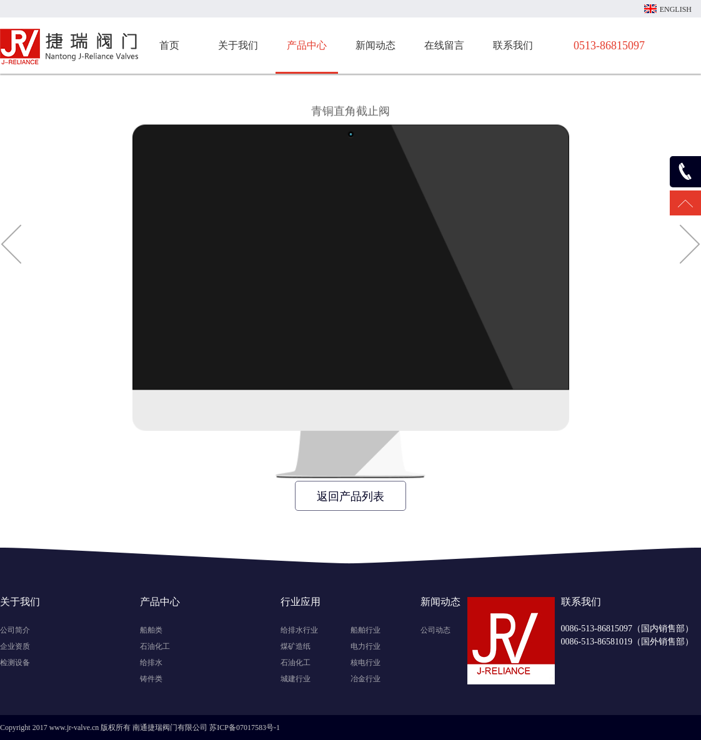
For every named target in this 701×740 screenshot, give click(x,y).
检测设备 (15, 662)
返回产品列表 (350, 496)
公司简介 (15, 630)
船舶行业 (365, 630)
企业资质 (15, 646)
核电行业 (365, 662)
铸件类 (151, 678)
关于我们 (238, 45)
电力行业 (365, 646)
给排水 (151, 662)
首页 (169, 45)
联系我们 (513, 45)
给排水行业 (299, 630)
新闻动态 (375, 45)
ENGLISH (676, 9)
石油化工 (155, 646)
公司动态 (435, 630)
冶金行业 (365, 678)
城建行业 (296, 678)
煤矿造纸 (296, 646)
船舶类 (151, 630)
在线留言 (444, 45)
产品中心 (307, 45)
